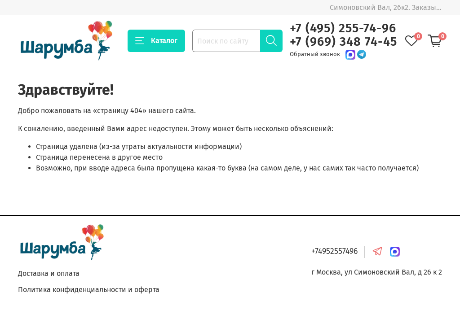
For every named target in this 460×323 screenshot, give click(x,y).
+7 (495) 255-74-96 (343, 28)
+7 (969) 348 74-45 (343, 42)
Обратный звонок (315, 54)
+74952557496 (334, 251)
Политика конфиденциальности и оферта (88, 289)
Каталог (156, 40)
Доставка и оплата (49, 273)
